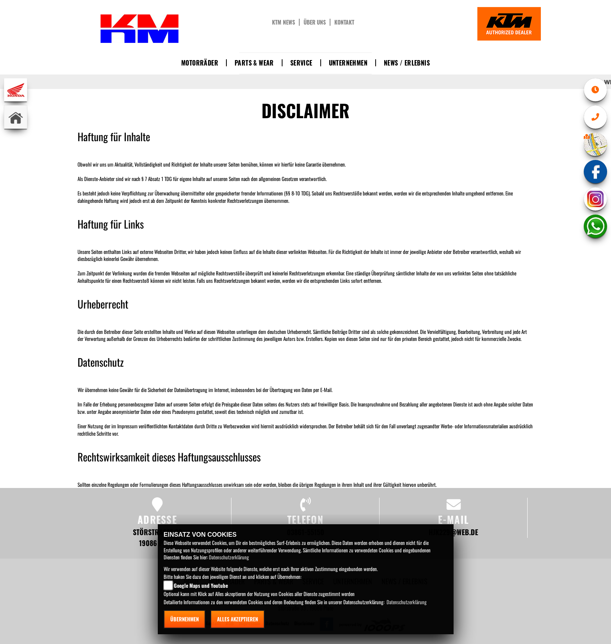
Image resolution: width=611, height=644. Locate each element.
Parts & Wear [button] (254, 62)
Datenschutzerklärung (229, 557)
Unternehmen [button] (348, 62)
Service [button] (301, 62)
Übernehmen (184, 619)
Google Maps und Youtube (201, 585)
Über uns (315, 22)
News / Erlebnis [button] (407, 62)
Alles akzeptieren (237, 619)
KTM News (283, 22)
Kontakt (344, 22)
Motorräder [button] (199, 62)
